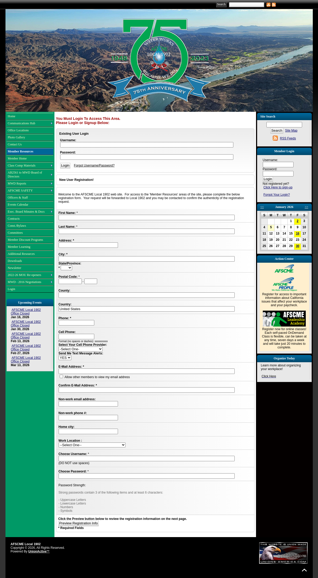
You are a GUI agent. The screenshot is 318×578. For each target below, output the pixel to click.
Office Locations (18, 130)
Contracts (14, 218)
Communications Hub (21, 123)
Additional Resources (21, 254)
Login (11, 289)
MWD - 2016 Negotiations (24, 282)
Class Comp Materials (22, 165)
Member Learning (19, 247)
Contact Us (15, 144)
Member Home (17, 158)
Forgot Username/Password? (94, 165)
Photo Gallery (16, 137)
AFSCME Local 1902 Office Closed (26, 311)
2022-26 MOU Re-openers (24, 275)
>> (306, 207)
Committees (15, 233)
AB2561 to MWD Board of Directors (25, 174)
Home (11, 116)
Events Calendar (18, 204)
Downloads (15, 261)
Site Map (291, 130)
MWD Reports (17, 183)
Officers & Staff (18, 197)
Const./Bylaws (17, 225)
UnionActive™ (39, 551)
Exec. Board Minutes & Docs (26, 211)
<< (262, 207)
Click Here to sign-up (278, 187)
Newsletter (14, 268)
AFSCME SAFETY (20, 190)
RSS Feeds (288, 138)
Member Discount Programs (25, 240)
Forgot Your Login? (277, 194)
